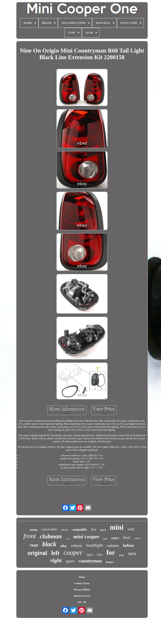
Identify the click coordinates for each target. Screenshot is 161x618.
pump (33, 529)
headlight (94, 545)
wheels (64, 529)
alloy (63, 546)
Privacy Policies (82, 589)
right (56, 560)
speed (103, 529)
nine (67, 539)
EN (79, 602)
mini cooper (86, 537)
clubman (51, 536)
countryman (90, 560)
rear (34, 545)
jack (105, 538)
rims (99, 554)
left (55, 553)
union (137, 538)
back (126, 537)
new (132, 553)
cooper (72, 552)
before (128, 545)
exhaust (76, 546)
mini (117, 527)
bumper (110, 562)
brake (121, 555)
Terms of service (82, 595)
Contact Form (82, 583)
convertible (49, 529)
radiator (113, 545)
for (110, 552)
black (49, 544)
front (29, 536)
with (131, 529)
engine (115, 538)
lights (90, 554)
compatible (79, 529)
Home (82, 577)
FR (84, 602)
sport (70, 561)
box (93, 529)
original (37, 553)
